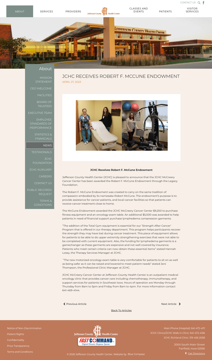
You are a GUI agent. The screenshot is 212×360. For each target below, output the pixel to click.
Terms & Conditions (43, 203)
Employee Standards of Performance (41, 123)
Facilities (44, 95)
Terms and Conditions (20, 351)
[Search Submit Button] (199, 2)
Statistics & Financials (43, 136)
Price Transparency (18, 346)
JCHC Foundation (42, 161)
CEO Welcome (41, 88)
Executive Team (40, 113)
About (45, 68)
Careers (45, 176)
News (47, 145)
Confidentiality (15, 340)
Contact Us (43, 183)
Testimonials (42, 152)
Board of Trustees (44, 104)
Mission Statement (43, 80)
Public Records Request (39, 192)
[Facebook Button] (203, 2)
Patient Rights (15, 334)
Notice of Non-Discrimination (24, 328)
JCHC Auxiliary (40, 169)
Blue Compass (136, 354)
